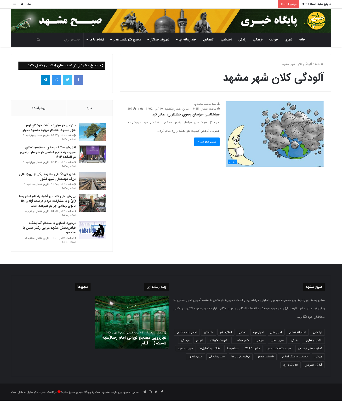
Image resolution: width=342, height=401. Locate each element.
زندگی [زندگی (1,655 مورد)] (294, 340)
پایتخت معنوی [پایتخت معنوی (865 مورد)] (265, 357)
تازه (89, 108)
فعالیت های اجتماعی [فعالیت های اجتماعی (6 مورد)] (310, 348)
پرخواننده (39, 108)
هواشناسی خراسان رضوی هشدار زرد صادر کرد (186, 114)
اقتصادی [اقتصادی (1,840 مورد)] (208, 332)
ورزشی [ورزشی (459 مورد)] (318, 357)
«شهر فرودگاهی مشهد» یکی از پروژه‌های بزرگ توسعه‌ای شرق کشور (47, 177)
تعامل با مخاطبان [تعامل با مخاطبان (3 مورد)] (187, 332)
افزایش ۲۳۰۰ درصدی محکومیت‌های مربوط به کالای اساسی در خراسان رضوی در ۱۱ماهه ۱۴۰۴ (47, 152)
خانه (302, 39)
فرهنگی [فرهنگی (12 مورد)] (185, 340)
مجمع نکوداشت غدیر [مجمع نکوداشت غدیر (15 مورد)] (279, 348)
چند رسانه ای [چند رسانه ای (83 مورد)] (217, 357)
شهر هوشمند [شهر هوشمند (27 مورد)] (241, 340)
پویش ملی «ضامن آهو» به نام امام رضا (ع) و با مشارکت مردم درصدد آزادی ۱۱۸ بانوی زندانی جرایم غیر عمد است (47, 201)
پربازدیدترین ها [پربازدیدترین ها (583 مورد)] (240, 357)
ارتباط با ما (97, 39)
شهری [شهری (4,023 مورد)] (199, 340)
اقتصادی (208, 39)
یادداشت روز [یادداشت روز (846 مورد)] (290, 365)
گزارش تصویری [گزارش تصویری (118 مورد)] (313, 365)
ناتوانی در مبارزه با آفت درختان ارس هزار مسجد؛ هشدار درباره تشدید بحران (48, 128)
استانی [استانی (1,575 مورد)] (242, 332)
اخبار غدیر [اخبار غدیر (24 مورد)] (276, 332)
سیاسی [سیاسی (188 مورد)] (260, 340)
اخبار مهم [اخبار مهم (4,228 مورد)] (258, 332)
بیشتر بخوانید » (207, 141)
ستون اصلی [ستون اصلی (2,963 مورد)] (277, 340)
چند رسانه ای (187, 39)
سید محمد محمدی (207, 104)
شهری (288, 39)
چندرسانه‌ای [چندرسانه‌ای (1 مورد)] (195, 357)
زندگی (242, 39)
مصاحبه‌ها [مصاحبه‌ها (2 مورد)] (233, 348)
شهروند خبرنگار (159, 39)
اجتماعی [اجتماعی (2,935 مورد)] (317, 332)
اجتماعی (226, 39)
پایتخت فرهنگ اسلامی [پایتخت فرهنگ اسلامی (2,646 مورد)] (294, 357)
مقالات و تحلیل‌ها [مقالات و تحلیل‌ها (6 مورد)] (210, 348)
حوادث (273, 39)
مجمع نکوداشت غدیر (127, 39)
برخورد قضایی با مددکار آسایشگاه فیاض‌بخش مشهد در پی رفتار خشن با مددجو (49, 228)
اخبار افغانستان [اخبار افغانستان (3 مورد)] (297, 332)
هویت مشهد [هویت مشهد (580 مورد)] (185, 348)
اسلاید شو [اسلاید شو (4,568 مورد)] (226, 332)
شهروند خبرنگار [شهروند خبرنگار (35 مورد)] (218, 340)
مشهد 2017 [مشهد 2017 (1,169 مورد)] (252, 348)
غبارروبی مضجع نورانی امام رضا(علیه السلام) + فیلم (134, 340)
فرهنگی (258, 39)
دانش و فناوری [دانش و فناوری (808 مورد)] (313, 340)
